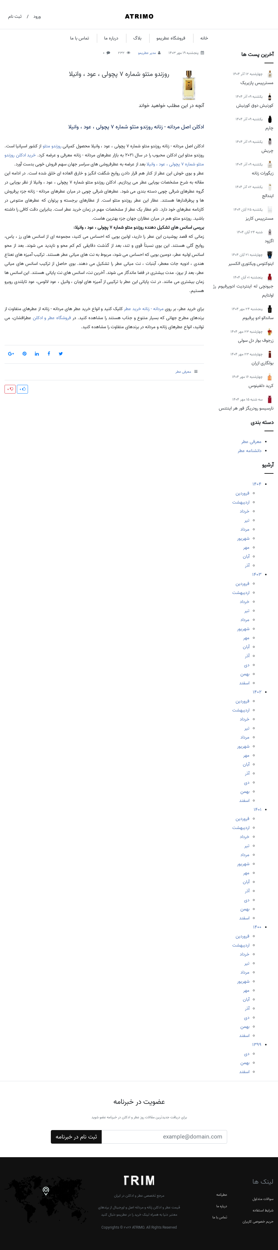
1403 (256, 574)
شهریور (243, 538)
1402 (257, 692)
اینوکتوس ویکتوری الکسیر (250, 263)
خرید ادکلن (26, 155)
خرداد (244, 511)
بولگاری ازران (262, 363)
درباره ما (111, 38)
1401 (257, 809)
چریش (267, 150)
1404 (256, 484)
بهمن (244, 674)
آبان (246, 556)
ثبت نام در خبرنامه (76, 1137)
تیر (246, 520)
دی (246, 665)
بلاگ (137, 38)
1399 (256, 1044)
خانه (204, 38)
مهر (246, 547)
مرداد (244, 529)
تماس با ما (79, 38)
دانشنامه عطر (249, 450)
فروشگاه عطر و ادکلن (52, 318)
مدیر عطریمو (147, 53)
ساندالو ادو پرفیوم (257, 318)
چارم (269, 128)
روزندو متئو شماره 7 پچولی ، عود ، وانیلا (119, 74)
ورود (37, 16)
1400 (257, 927)
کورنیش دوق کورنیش (254, 105)
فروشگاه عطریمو (170, 38)
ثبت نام (15, 16)
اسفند (244, 683)
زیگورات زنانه (262, 173)
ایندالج (267, 195)
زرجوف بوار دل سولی (255, 340)
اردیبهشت (240, 502)
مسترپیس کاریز (259, 218)
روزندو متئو (52, 146)
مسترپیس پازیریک (256, 82)
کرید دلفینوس (261, 385)
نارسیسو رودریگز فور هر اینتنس (246, 408)
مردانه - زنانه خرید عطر (144, 308)
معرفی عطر (251, 441)
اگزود (269, 241)
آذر (247, 565)
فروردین (242, 493)
